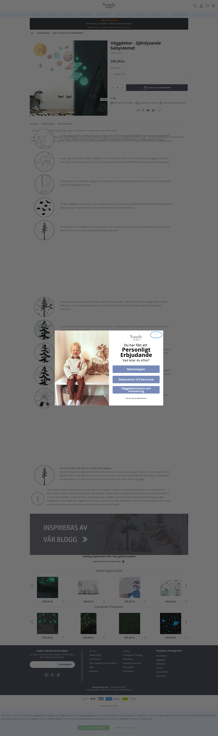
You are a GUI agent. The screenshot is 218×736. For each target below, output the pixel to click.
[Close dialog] (156, 335)
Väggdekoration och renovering (136, 389)
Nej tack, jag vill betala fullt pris (136, 398)
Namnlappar (136, 369)
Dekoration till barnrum (136, 379)
